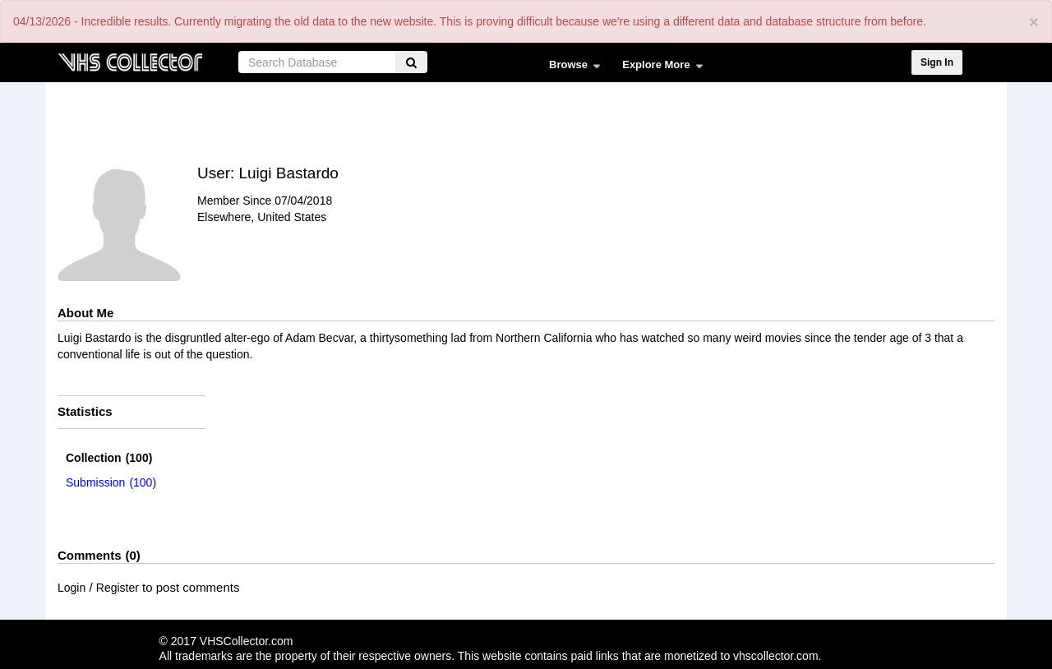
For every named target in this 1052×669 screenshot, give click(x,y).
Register (117, 587)
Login (71, 587)
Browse (570, 68)
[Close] (1034, 21)
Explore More (658, 68)
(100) (109, 457)
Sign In (936, 62)
